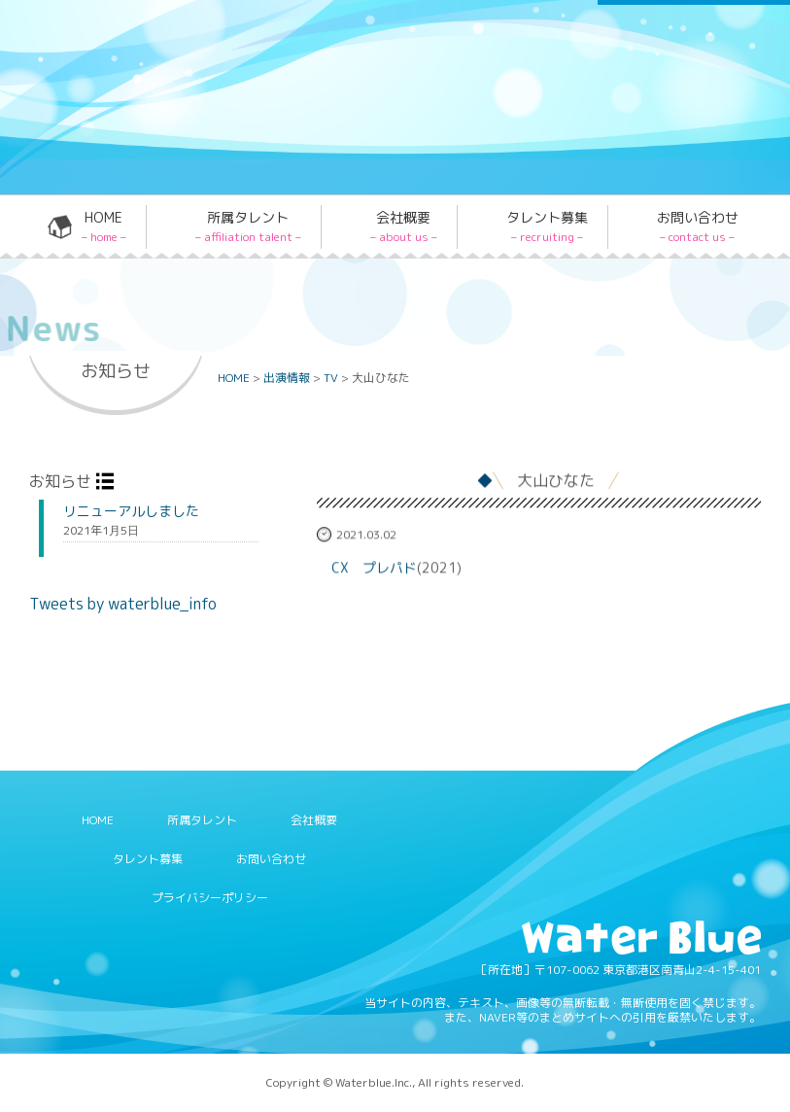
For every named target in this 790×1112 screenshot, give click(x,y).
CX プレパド (374, 568)
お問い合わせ (697, 226)
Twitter (390, 52)
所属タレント (248, 226)
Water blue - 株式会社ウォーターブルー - (174, 163)
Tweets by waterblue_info (123, 603)
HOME (104, 226)
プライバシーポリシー (210, 897)
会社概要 (403, 226)
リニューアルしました (131, 511)
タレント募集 (547, 226)
